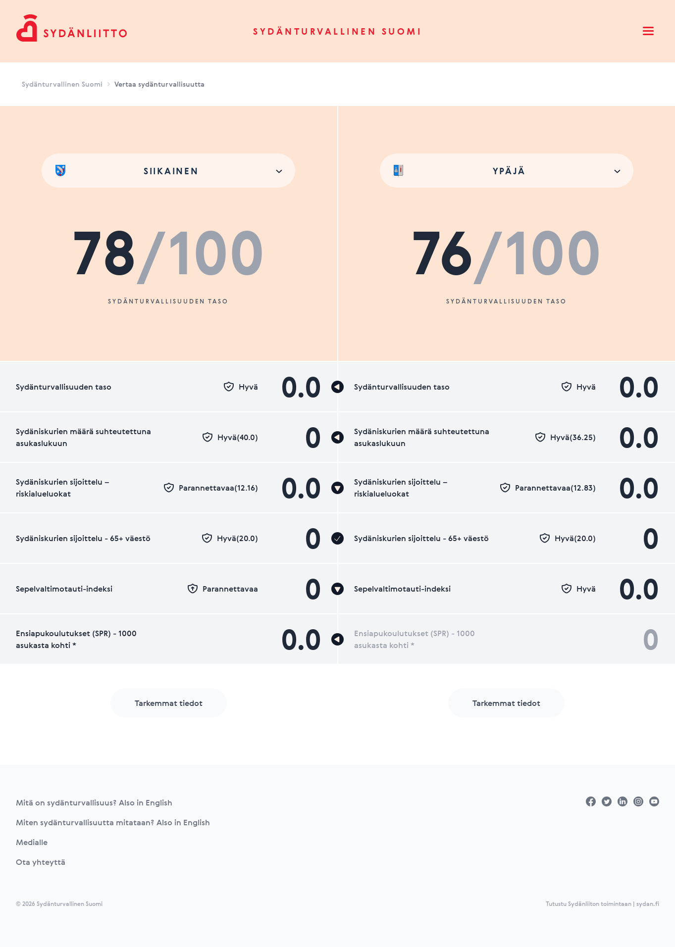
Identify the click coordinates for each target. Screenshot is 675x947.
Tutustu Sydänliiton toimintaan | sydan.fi (602, 903)
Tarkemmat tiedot (169, 703)
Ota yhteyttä (40, 861)
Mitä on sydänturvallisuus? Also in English (94, 802)
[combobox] (168, 170)
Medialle (32, 842)
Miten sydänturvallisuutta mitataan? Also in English (113, 822)
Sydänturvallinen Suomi (337, 31)
